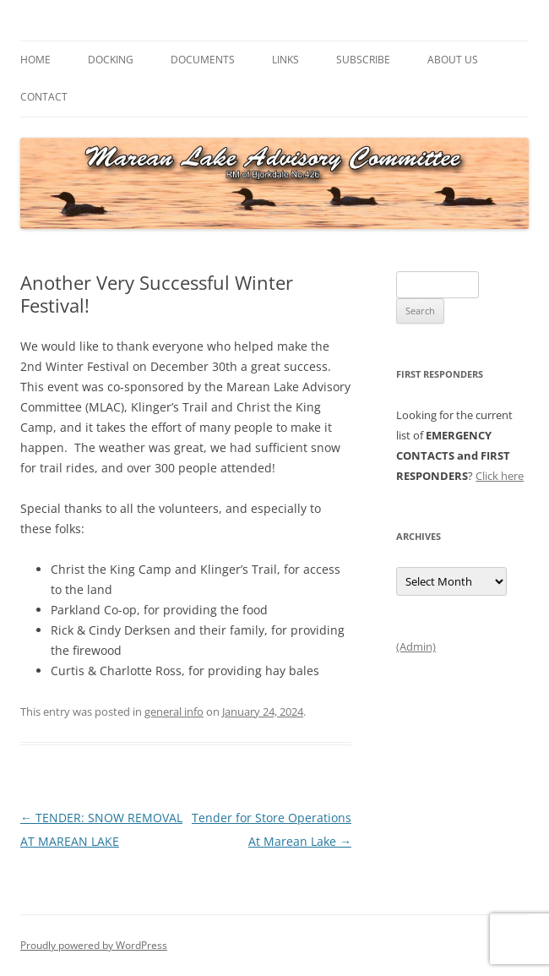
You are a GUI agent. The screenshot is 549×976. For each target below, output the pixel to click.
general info (174, 711)
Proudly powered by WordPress (93, 945)
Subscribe (363, 59)
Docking (110, 59)
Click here (500, 475)
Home (35, 59)
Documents (203, 59)
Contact (44, 97)
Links (285, 59)
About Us (452, 59)
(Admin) (416, 646)
